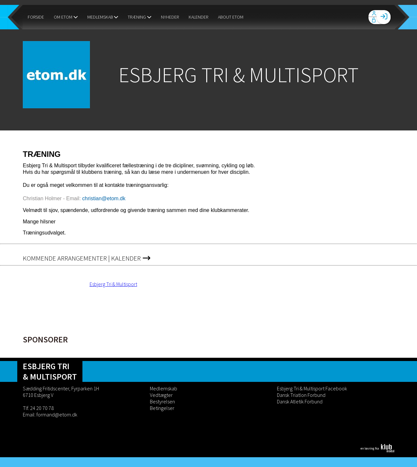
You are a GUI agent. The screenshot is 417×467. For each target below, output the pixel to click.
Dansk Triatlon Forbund (301, 395)
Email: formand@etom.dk (50, 414)
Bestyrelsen (162, 401)
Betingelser (162, 408)
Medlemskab (163, 388)
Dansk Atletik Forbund (300, 401)
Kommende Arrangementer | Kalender (87, 258)
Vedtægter (161, 395)
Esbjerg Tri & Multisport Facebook (312, 388)
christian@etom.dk (103, 198)
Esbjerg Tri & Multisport (113, 284)
